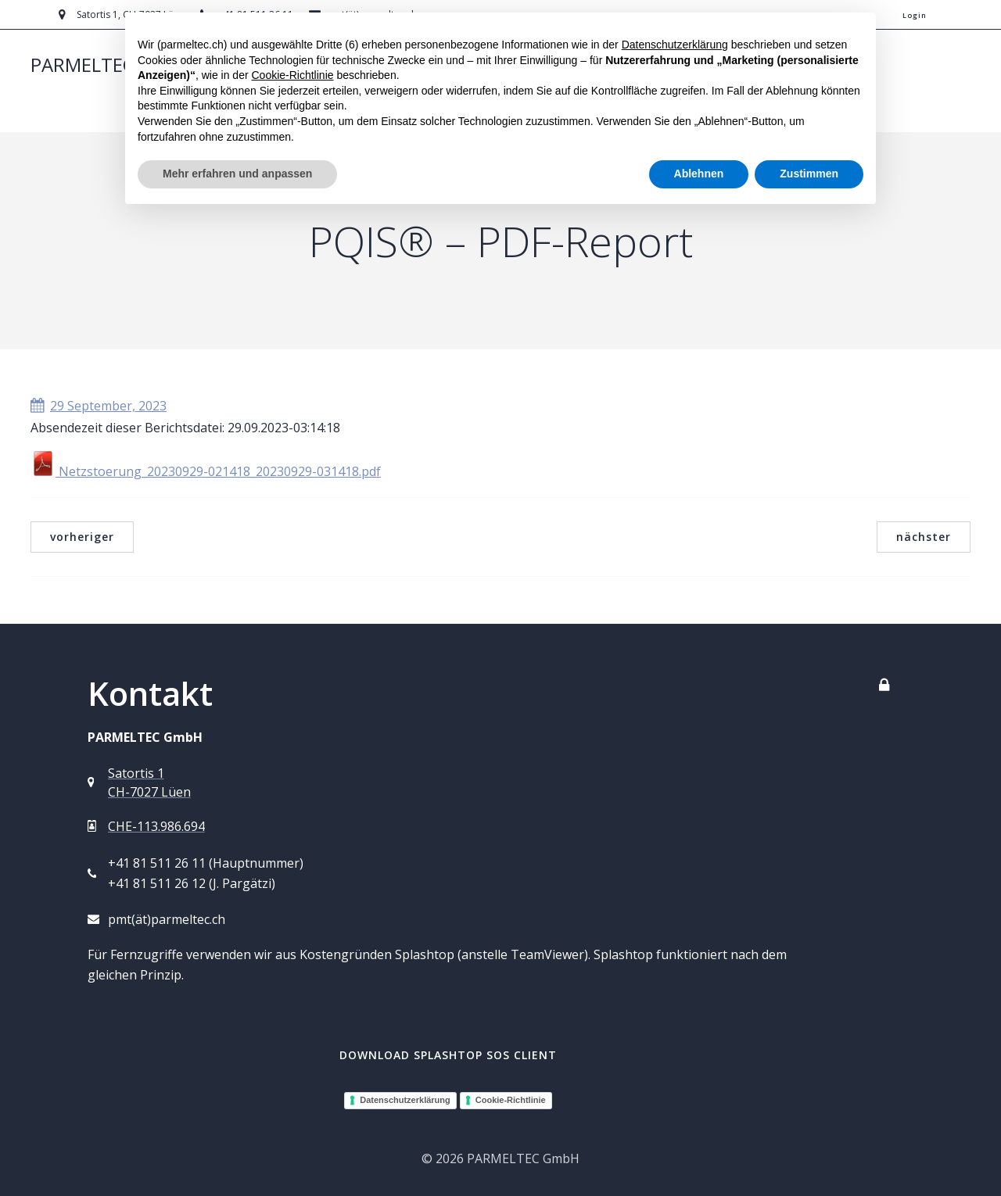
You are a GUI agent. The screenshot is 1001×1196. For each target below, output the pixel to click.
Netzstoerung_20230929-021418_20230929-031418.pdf (205, 471)
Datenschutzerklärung (405, 1100)
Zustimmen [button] (809, 173)
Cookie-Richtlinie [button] (292, 75)
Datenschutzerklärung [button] (675, 44)
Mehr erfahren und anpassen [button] (237, 173)
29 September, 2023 (98, 405)
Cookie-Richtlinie (510, 1100)
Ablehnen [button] (699, 173)
